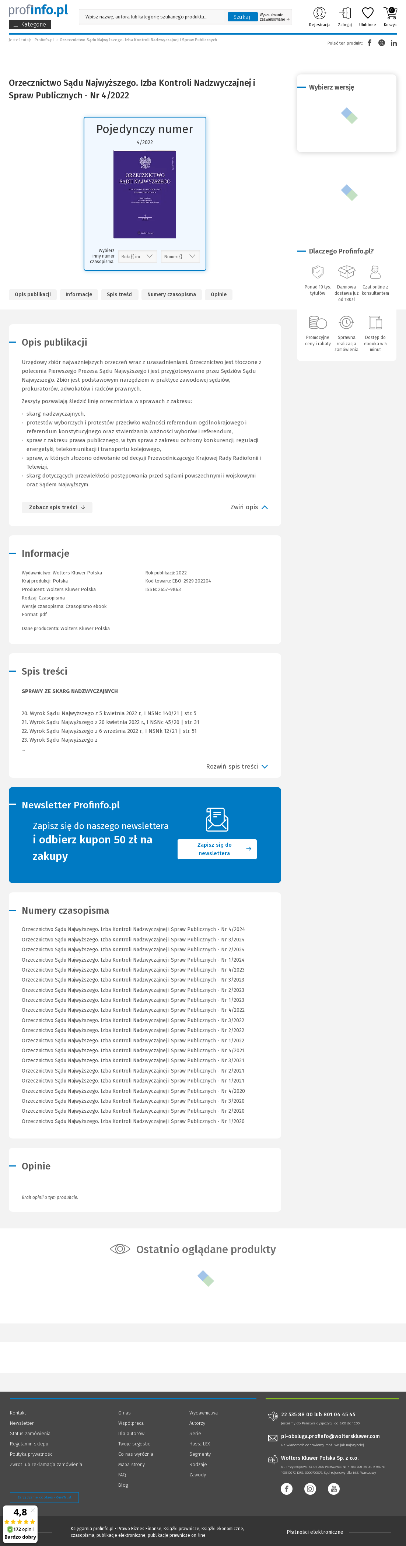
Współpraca (131, 1423)
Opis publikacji (33, 294)
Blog (123, 1485)
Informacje (79, 294)
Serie (195, 1433)
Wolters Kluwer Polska (71, 589)
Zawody (197, 1474)
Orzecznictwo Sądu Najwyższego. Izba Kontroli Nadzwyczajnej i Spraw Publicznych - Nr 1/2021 (133, 1081)
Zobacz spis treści (53, 507)
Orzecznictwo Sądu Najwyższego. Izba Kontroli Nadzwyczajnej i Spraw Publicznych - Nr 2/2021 (133, 1071)
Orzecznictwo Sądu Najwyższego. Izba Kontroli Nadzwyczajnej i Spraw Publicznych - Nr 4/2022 (133, 1010)
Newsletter (22, 1423)
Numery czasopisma (171, 294)
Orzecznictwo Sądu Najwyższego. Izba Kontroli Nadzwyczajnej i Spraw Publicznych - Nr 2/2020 (133, 1111)
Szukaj (242, 17)
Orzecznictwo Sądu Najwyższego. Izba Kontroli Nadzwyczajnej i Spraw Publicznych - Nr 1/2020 (133, 1121)
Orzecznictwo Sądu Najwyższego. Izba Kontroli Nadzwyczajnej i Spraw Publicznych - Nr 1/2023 (133, 1000)
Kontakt (18, 1413)
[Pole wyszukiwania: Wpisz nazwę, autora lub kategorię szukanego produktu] (151, 16)
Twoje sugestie (134, 1444)
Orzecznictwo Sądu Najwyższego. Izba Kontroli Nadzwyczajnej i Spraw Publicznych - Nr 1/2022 (133, 1041)
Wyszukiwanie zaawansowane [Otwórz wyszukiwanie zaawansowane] (275, 17)
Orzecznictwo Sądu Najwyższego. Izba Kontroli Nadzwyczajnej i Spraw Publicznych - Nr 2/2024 (133, 950)
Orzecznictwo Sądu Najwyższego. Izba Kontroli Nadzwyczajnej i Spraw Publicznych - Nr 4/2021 (133, 1050)
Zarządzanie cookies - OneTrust (44, 1497)
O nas (124, 1413)
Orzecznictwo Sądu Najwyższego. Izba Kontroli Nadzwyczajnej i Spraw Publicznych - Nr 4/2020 (133, 1091)
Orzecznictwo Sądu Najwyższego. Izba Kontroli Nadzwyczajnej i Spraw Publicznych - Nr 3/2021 (133, 1060)
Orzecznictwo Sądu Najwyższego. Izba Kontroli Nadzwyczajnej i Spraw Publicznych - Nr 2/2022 (133, 1030)
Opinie (219, 294)
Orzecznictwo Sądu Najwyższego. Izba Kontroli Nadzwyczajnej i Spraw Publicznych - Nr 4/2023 (133, 970)
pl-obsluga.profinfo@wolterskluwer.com (330, 1436)
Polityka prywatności (31, 1454)
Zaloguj (345, 17)
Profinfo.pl (44, 40)
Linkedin (392, 43)
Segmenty (200, 1454)
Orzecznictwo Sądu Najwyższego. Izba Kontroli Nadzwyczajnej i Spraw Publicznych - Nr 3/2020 (133, 1101)
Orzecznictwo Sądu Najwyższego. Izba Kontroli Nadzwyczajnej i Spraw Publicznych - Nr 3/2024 (133, 940)
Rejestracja (319, 17)
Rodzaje (198, 1464)
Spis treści (120, 294)
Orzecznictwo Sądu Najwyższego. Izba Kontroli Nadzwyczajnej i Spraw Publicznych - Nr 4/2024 (133, 929)
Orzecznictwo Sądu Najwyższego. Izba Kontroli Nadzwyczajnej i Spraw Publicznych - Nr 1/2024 (133, 960)
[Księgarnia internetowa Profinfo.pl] (38, 10)
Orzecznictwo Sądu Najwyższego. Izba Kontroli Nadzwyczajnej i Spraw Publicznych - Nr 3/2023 (133, 980)
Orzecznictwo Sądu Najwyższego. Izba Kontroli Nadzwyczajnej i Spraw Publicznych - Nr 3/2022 (133, 1020)
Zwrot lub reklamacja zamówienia (46, 1464)
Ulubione (367, 17)
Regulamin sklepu (29, 1444)
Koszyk (390, 17)
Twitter (381, 43)
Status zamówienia (30, 1433)
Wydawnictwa (203, 1413)
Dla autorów (131, 1433)
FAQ (122, 1474)
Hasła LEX (199, 1444)
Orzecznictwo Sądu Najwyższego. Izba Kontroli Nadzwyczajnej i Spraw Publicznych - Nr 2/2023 (133, 990)
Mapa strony (131, 1464)
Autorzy (197, 1423)
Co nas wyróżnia (135, 1454)
